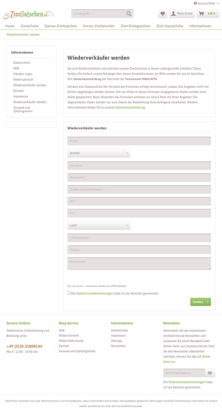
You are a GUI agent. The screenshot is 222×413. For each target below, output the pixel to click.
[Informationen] (200, 26)
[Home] (10, 26)
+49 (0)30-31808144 (24, 346)
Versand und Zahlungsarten (23, 109)
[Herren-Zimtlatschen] (99, 26)
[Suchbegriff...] (102, 13)
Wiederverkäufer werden (29, 85)
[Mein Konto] (182, 13)
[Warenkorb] (208, 13)
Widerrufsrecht (23, 79)
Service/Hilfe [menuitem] (205, 3)
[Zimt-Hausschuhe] (169, 26)
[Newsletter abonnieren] (210, 373)
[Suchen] (128, 13)
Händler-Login (23, 74)
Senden (200, 301)
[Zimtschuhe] (29, 26)
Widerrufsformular (71, 341)
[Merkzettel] (162, 13)
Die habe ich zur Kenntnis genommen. (115, 293)
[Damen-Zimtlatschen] (61, 26)
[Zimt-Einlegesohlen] (135, 26)
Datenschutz (21, 62)
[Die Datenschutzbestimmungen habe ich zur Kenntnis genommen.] (68, 293)
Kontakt (18, 91)
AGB (16, 68)
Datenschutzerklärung (130, 107)
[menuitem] (102, 15)
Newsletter (118, 346)
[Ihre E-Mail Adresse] (184, 373)
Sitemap (116, 341)
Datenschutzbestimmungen (94, 293)
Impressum (20, 96)
